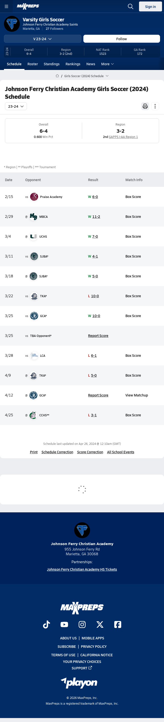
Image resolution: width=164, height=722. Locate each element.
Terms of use (63, 655)
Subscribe (67, 646)
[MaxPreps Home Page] (57, 76)
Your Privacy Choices (82, 661)
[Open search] (130, 6)
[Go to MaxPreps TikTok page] (46, 625)
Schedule (14, 63)
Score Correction (90, 452)
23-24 (16, 106)
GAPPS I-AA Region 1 (123, 137)
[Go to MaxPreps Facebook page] (118, 625)
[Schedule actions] (155, 106)
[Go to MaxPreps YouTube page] (64, 625)
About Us (68, 638)
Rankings (73, 63)
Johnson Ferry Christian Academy (82, 534)
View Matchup (136, 395)
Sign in (150, 6)
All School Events (120, 452)
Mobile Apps (93, 638)
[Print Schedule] (145, 106)
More (107, 63)
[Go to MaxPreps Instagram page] (82, 625)
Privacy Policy (94, 646)
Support (82, 667)
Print (34, 452)
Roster (32, 63)
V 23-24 (42, 38)
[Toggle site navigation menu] (6, 6)
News (90, 63)
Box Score (133, 196)
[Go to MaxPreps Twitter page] (100, 625)
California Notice (96, 655)
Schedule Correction (57, 452)
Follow (121, 38)
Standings (52, 63)
